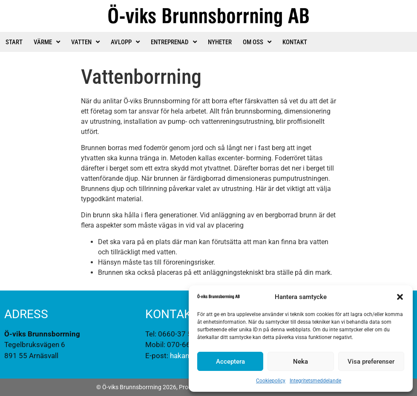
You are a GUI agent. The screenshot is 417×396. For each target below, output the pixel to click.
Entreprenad (174, 41)
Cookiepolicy (270, 381)
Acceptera (230, 361)
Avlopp (125, 41)
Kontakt (294, 42)
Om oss (257, 41)
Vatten (85, 41)
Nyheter (220, 42)
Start (14, 42)
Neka (300, 361)
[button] (400, 297)
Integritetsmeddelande (315, 381)
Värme (47, 41)
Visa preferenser (371, 361)
